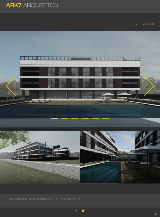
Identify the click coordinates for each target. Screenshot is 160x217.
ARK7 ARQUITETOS (32, 4)
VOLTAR (148, 24)
